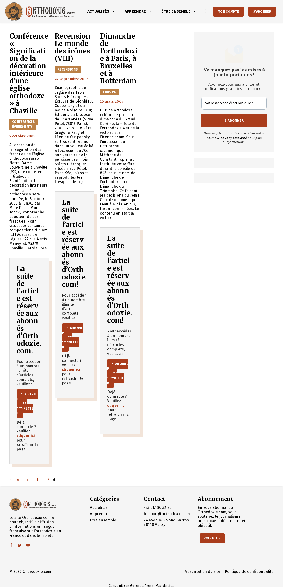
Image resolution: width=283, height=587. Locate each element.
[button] (114, 11)
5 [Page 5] (49, 479)
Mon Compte (228, 12)
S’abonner (27, 396)
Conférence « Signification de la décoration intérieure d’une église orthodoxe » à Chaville (28, 73)
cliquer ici (26, 435)
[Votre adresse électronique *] (234, 103)
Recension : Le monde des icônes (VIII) (74, 47)
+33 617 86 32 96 (158, 507)
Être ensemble (181, 11)
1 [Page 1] (37, 479)
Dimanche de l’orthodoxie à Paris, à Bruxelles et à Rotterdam (119, 58)
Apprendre (141, 11)
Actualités (103, 11)
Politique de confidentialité (249, 571)
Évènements (22, 127)
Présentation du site (201, 571)
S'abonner (262, 12)
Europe (109, 92)
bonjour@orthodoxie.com (167, 514)
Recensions (67, 69)
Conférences (23, 122)
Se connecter (25, 408)
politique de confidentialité (227, 138)
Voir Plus (212, 538)
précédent (21, 479)
